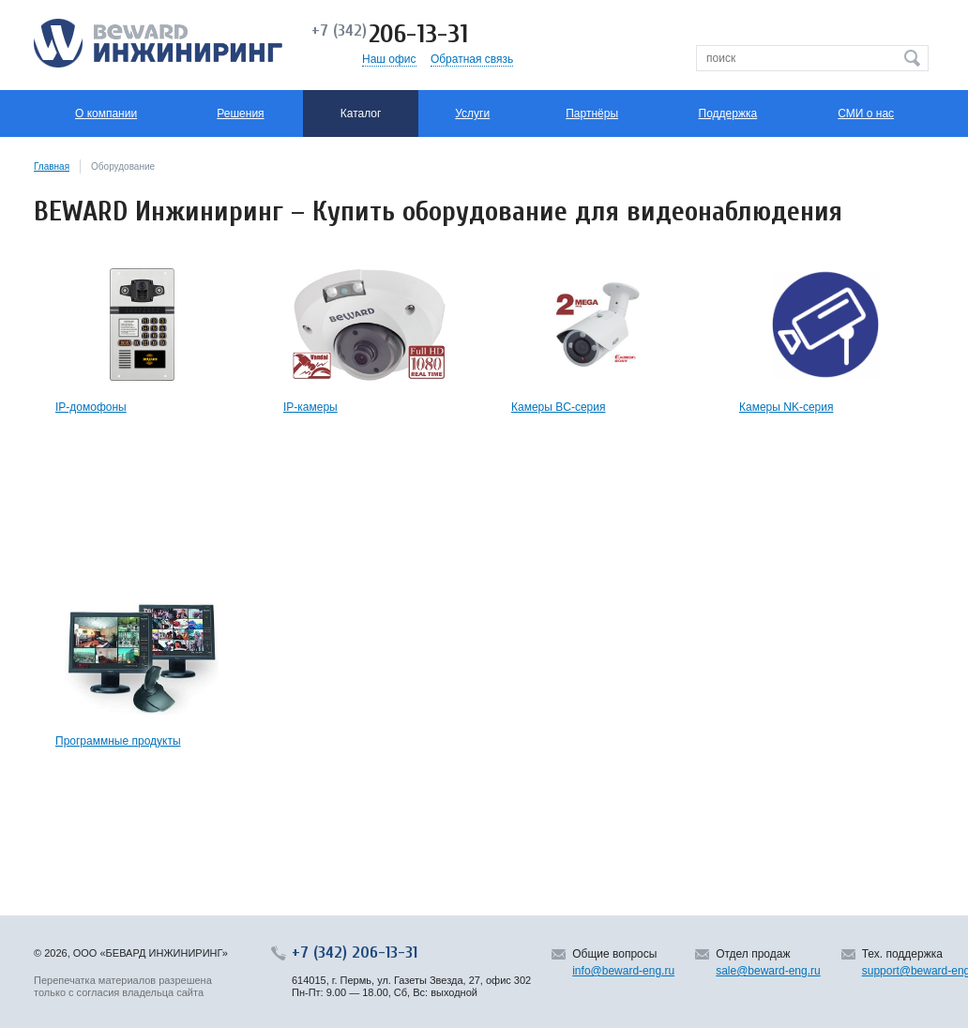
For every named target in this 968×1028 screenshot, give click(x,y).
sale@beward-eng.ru (768, 970)
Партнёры (592, 113)
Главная (51, 166)
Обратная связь (472, 59)
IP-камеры (310, 407)
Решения (240, 113)
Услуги (472, 113)
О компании (106, 113)
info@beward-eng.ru (623, 970)
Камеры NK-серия (786, 407)
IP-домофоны (91, 407)
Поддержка (728, 113)
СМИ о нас (866, 113)
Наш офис (389, 59)
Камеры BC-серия (558, 407)
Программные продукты (118, 741)
